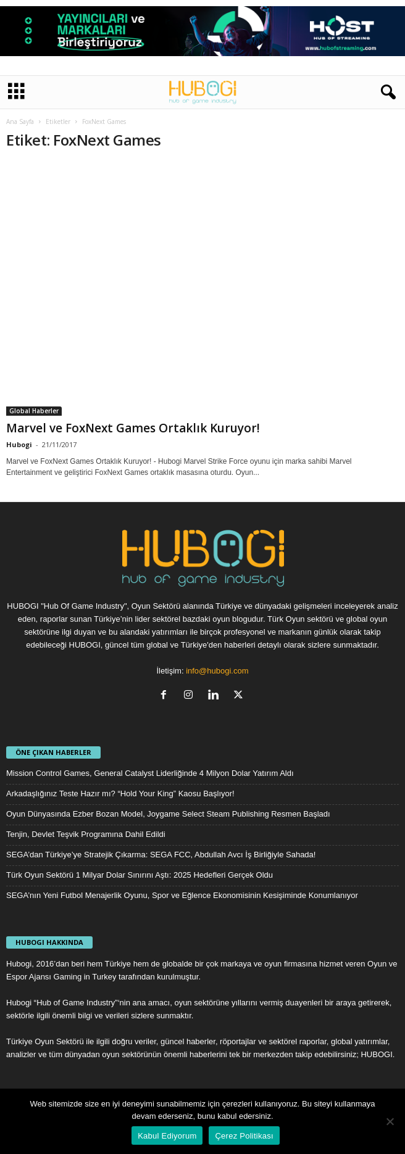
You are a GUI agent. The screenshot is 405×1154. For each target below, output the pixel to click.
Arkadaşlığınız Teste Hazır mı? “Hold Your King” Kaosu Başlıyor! (120, 793)
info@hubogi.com (217, 670)
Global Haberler (34, 410)
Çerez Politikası (244, 1135)
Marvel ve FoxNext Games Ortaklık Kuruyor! (133, 428)
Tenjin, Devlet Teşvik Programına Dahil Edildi (85, 834)
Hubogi (19, 444)
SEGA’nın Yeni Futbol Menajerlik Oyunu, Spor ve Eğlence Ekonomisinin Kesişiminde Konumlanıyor (182, 895)
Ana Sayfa (20, 121)
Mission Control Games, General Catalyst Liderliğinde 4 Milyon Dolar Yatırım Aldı (150, 773)
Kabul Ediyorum (167, 1135)
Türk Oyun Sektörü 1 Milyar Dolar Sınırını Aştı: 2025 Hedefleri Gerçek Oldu (139, 875)
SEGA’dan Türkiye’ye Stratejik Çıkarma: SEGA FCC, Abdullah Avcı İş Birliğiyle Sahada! (160, 854)
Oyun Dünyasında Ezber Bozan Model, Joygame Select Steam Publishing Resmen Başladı (168, 813)
